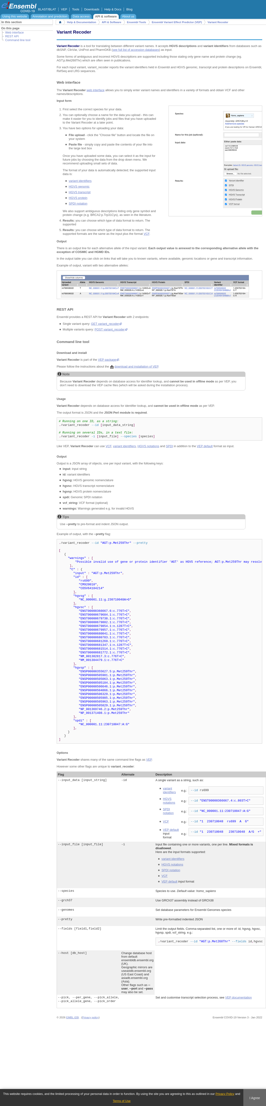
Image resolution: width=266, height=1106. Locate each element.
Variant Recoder (217, 22)
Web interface (14, 32)
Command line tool (17, 40)
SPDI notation (78, 203)
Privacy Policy (224, 1094)
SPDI (169, 446)
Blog (129, 9)
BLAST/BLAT (47, 9)
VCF (146, 234)
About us (128, 16)
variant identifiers (80, 181)
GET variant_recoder (105, 324)
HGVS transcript (79, 192)
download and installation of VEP (136, 366)
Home (60, 22)
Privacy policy (90, 1017)
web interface (96, 90)
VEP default (205, 446)
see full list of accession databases (136, 49)
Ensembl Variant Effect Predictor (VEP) (177, 22)
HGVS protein (78, 198)
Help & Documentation (81, 22)
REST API (12, 36)
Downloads (91, 9)
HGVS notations (148, 446)
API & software (106, 16)
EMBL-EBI (72, 1017)
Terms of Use (122, 1101)
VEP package (107, 359)
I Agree (254, 1098)
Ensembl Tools (136, 22)
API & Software (111, 22)
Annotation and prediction (50, 16)
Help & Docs (112, 9)
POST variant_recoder (110, 329)
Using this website (14, 16)
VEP (64, 9)
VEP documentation (238, 997)
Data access (81, 16)
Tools (75, 9)
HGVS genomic (79, 186)
